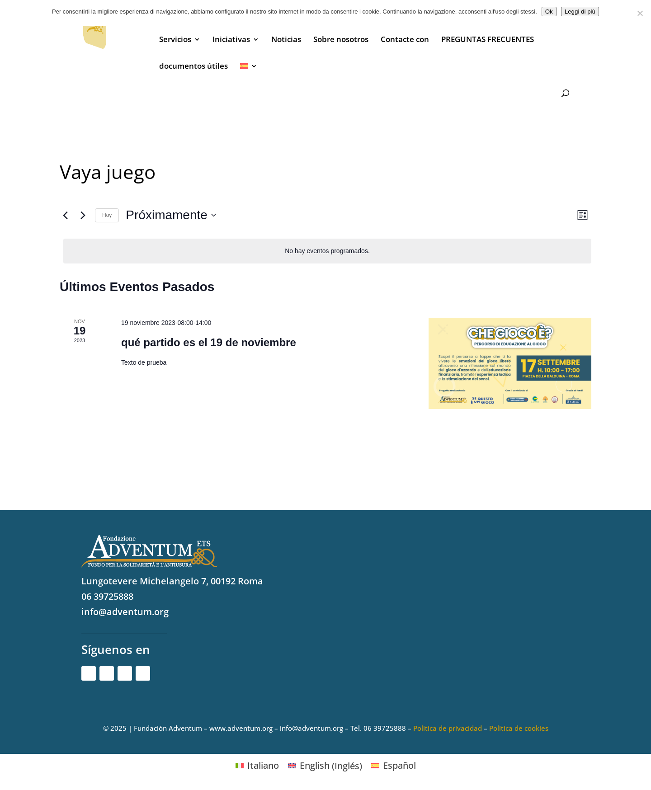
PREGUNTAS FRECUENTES (487, 40)
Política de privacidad (447, 728)
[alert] (327, 251)
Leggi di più (580, 11)
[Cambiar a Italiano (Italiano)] (257, 765)
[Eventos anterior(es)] (65, 215)
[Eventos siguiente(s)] (82, 215)
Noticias (286, 40)
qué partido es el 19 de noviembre (208, 342)
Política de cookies (518, 728)
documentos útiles (193, 67)
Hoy (107, 215)
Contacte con (405, 40)
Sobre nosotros (340, 40)
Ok (549, 11)
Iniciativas (231, 40)
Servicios (175, 40)
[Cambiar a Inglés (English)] (325, 765)
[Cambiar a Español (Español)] (393, 765)
